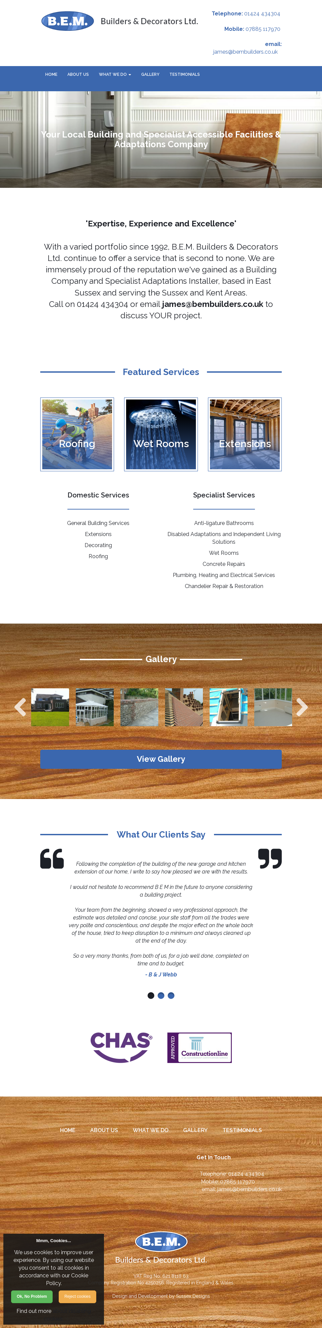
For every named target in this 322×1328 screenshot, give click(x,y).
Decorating (98, 545)
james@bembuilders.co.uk (245, 52)
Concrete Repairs (224, 564)
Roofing (98, 556)
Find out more (33, 1311)
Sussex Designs (193, 1296)
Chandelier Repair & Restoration (224, 586)
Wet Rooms (224, 553)
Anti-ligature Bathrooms (224, 523)
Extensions (98, 534)
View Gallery (161, 759)
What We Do (115, 74)
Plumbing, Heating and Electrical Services (224, 575)
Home (51, 74)
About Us (78, 74)
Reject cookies (77, 1296)
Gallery (150, 74)
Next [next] (302, 707)
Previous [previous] (20, 707)
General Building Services (98, 523)
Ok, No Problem (32, 1296)
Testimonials (184, 74)
